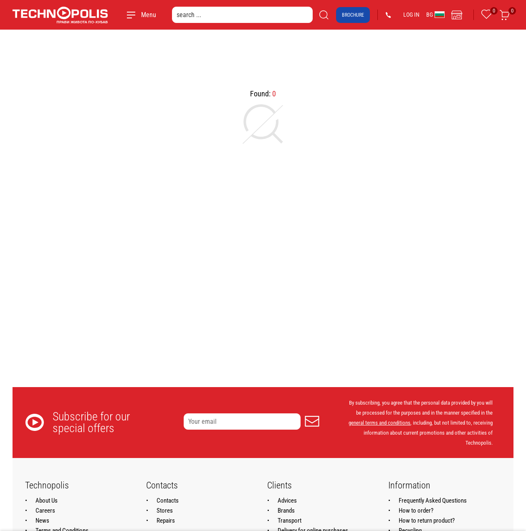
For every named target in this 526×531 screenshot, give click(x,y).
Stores (165, 510)
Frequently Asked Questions (433, 500)
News (42, 520)
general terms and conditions (379, 423)
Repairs (166, 520)
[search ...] (242, 15)
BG (435, 14)
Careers (45, 510)
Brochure (353, 15)
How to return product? (427, 520)
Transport (289, 520)
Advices (287, 500)
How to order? (416, 510)
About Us (46, 500)
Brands (286, 510)
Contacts (168, 500)
